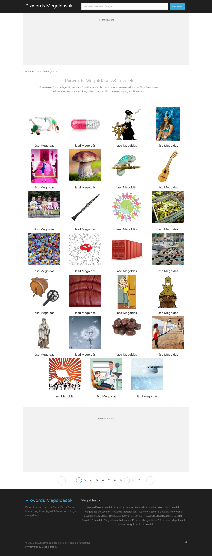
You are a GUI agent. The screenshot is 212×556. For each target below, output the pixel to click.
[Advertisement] (106, 45)
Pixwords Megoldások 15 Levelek (151, 520)
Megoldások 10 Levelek (107, 515)
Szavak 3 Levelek (123, 507)
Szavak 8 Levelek (159, 511)
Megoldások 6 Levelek (97, 511)
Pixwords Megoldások (49, 6)
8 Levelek (43, 71)
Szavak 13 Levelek (92, 520)
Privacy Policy (33, 546)
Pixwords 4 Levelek (145, 507)
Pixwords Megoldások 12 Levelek (163, 515)
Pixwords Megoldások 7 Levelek (129, 511)
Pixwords (30, 71)
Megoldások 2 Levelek (99, 507)
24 (132, 480)
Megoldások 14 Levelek (117, 520)
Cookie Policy (49, 546)
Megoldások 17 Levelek (140, 524)
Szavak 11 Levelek (132, 515)
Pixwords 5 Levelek (168, 507)
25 (138, 480)
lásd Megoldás (44, 146)
